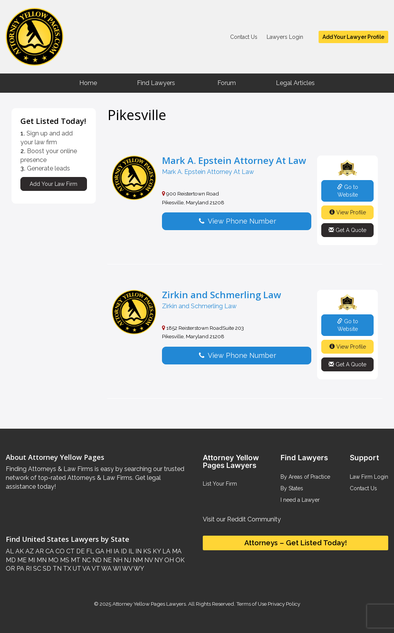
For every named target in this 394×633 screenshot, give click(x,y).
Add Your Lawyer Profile (353, 37)
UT (76, 568)
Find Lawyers (156, 83)
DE (80, 551)
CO (59, 551)
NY (158, 560)
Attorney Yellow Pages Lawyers (149, 604)
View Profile (347, 212)
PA (19, 568)
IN (138, 551)
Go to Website (347, 191)
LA (165, 551)
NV (148, 560)
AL (10, 551)
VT (95, 568)
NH (117, 560)
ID (123, 551)
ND (96, 560)
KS (146, 551)
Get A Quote (347, 230)
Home (88, 83)
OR (10, 568)
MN (41, 560)
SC (36, 568)
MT (74, 560)
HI (108, 551)
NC (85, 560)
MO (52, 560)
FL (89, 551)
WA (106, 568)
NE (107, 560)
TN (56, 568)
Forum (226, 83)
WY (138, 568)
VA (85, 568)
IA (115, 551)
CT (70, 551)
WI (116, 568)
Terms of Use (251, 604)
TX (66, 568)
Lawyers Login (285, 37)
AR (39, 551)
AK (19, 551)
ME (21, 560)
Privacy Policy (283, 604)
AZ (29, 551)
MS (63, 560)
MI (31, 560)
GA (99, 551)
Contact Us (243, 37)
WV (126, 568)
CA (49, 551)
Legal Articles (295, 83)
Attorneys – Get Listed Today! (295, 543)
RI (28, 568)
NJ (126, 560)
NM (137, 560)
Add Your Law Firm (53, 184)
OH (168, 560)
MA (176, 551)
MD (11, 560)
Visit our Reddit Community (242, 519)
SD (46, 568)
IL (130, 551)
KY (156, 551)
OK (179, 560)
